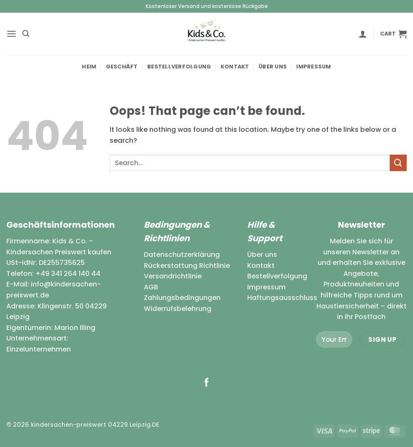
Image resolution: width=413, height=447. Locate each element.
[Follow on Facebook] (206, 383)
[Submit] (398, 163)
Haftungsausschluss (282, 298)
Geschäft (122, 66)
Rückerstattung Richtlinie (187, 265)
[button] (11, 33)
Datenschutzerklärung (182, 254)
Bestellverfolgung (179, 66)
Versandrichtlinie (173, 276)
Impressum (313, 66)
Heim (89, 66)
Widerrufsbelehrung (177, 308)
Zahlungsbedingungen (182, 298)
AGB (151, 287)
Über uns (273, 66)
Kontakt (235, 66)
